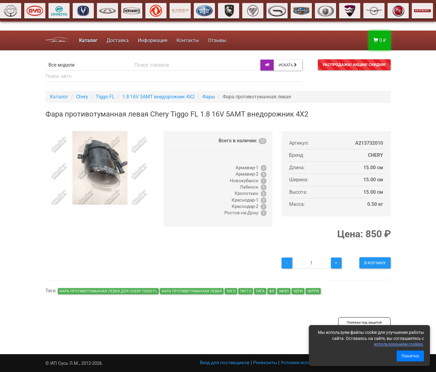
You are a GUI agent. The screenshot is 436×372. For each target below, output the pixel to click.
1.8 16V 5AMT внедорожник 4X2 (158, 97)
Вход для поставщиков (224, 362)
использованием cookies (398, 344)
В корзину (375, 263)
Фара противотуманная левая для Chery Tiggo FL (108, 291)
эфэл (284, 291)
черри (313, 291)
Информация (152, 40)
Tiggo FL (105, 97)
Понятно (410, 356)
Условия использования (307, 362)
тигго (245, 291)
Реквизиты (265, 362)
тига (260, 291)
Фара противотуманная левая (191, 291)
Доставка (118, 40)
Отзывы (217, 40)
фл (271, 291)
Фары (208, 97)
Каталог (59, 97)
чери (298, 291)
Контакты (188, 40)
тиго (231, 291)
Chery (82, 97)
